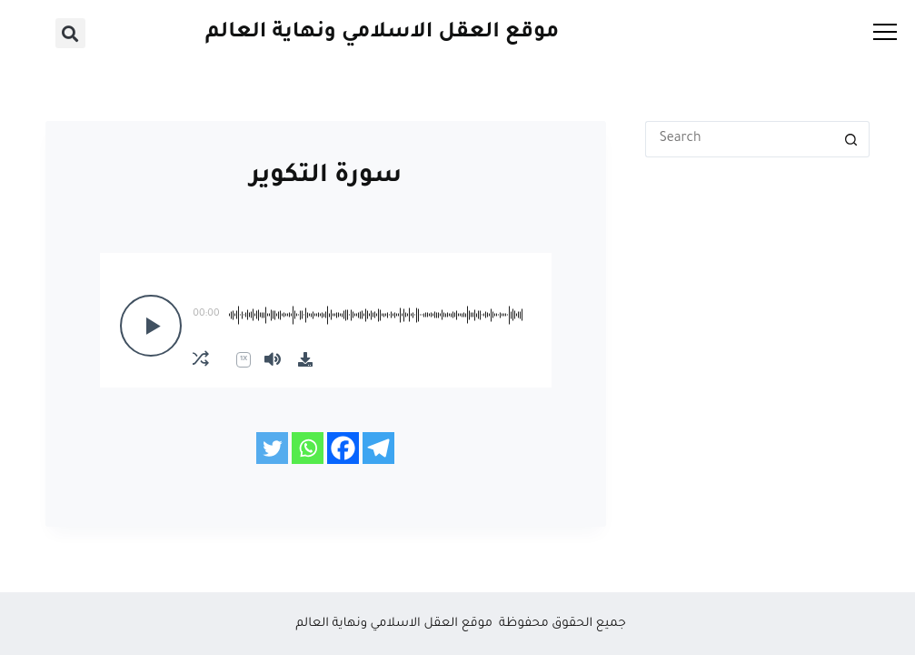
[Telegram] (378, 448)
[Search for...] (739, 139)
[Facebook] (343, 448)
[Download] (305, 359)
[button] (70, 33)
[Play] (151, 326)
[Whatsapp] (307, 448)
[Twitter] (272, 448)
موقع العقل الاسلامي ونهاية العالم (382, 33)
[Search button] (851, 139)
